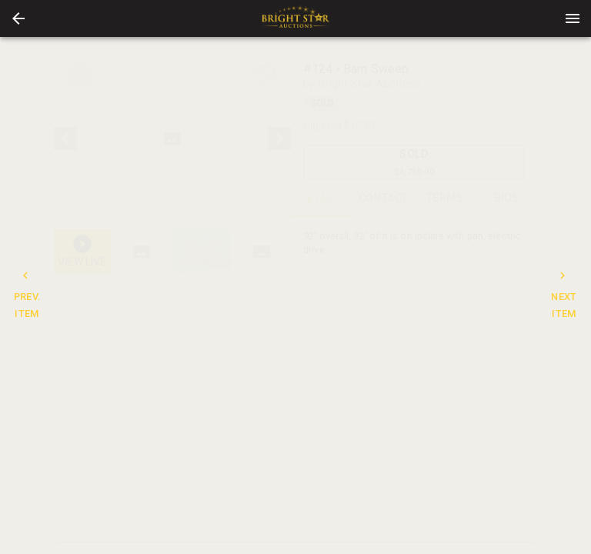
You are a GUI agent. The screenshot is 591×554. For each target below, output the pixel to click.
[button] (18, 18)
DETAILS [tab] (321, 198)
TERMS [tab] (445, 198)
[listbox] (172, 138)
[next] (279, 138)
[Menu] (572, 18)
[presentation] (295, 18)
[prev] (65, 138)
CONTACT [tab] (383, 198)
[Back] (18, 18)
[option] (172, 138)
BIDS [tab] (506, 198)
